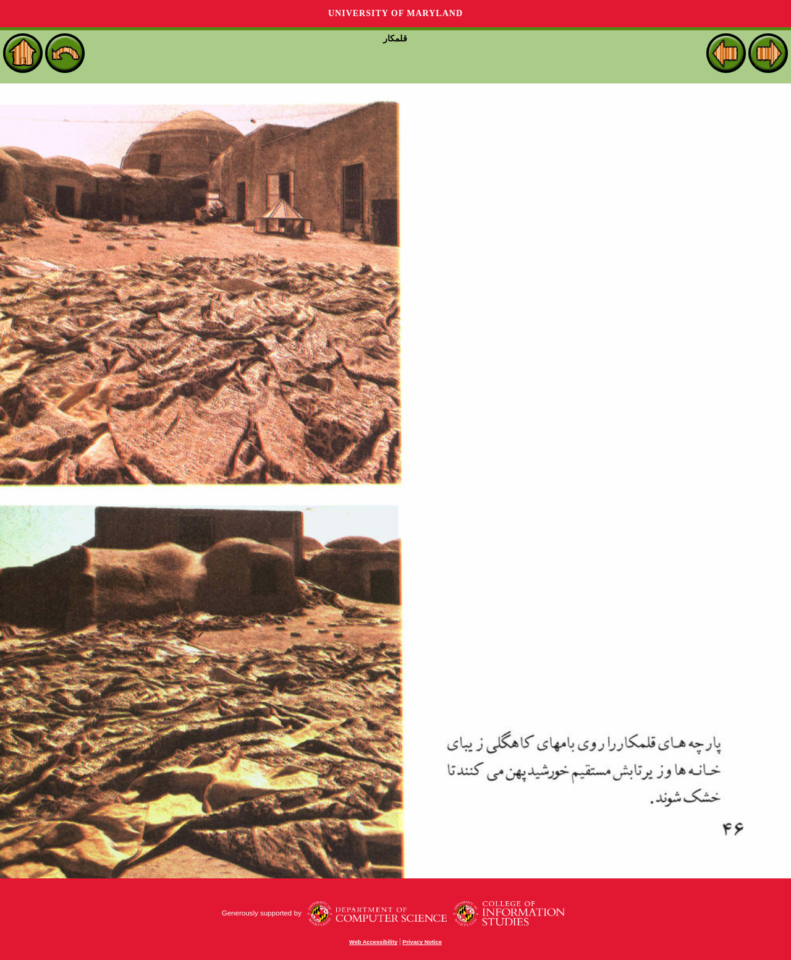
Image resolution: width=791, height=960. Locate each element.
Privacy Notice (422, 942)
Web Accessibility (373, 942)
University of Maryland (395, 13)
